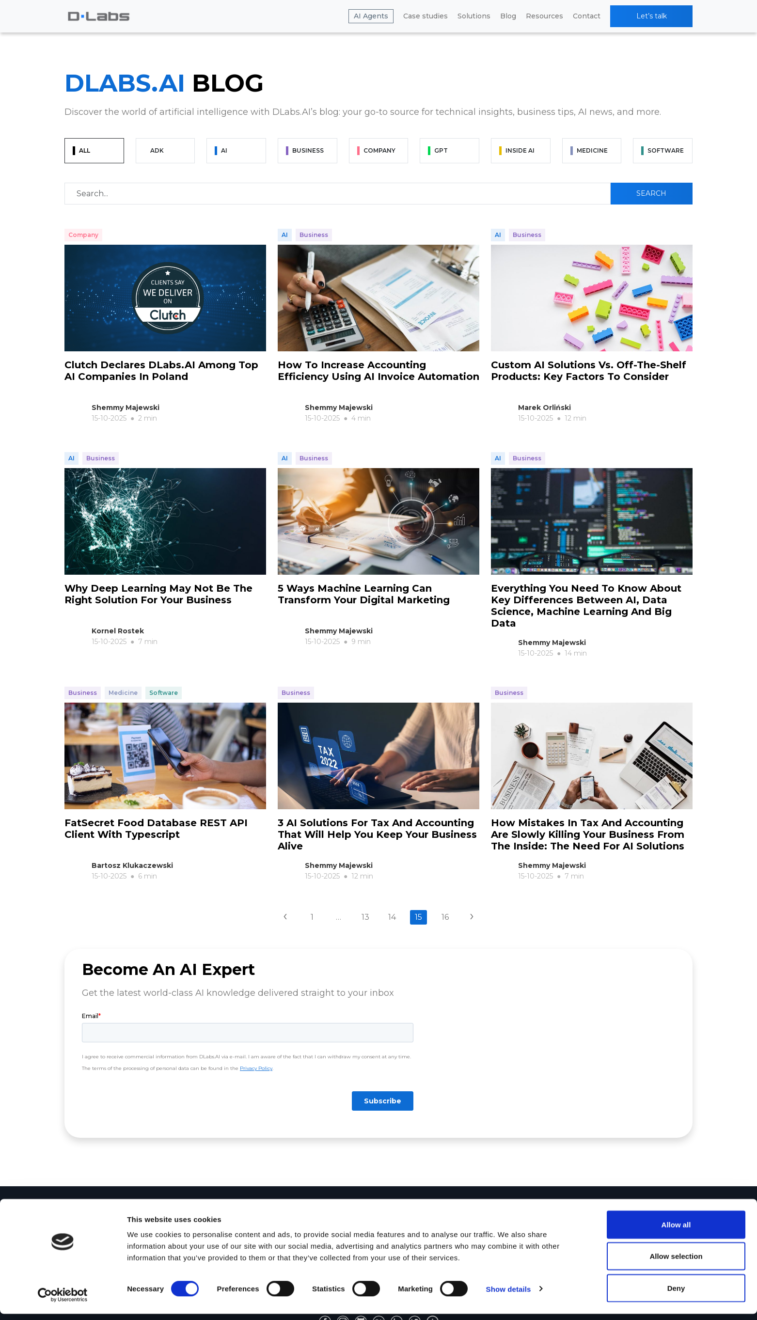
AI (285, 235)
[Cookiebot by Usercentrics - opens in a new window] (62, 1301)
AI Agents (371, 16)
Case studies (425, 16)
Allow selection (675, 1262)
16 (445, 901)
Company (83, 235)
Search (651, 193)
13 (365, 901)
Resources (544, 16)
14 (392, 901)
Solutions (473, 16)
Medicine (123, 682)
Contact (586, 16)
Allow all (676, 1230)
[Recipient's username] (337, 193)
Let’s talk (651, 16)
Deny (676, 1294)
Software (163, 682)
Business (314, 235)
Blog (508, 16)
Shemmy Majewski (125, 407)
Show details (508, 1295)
